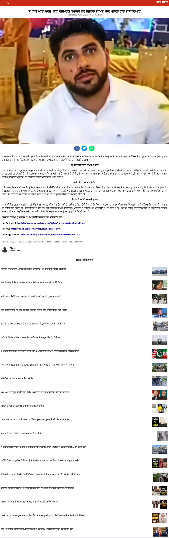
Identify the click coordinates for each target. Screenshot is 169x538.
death (29, 242)
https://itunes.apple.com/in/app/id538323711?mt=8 (35, 229)
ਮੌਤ (71, 242)
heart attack (38, 242)
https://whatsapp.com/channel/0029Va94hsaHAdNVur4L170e (50, 234)
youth (13, 242)
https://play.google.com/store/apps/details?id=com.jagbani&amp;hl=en (50, 223)
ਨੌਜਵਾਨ (57, 242)
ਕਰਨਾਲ (49, 242)
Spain (21, 242)
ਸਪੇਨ (64, 242)
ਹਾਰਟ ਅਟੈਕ (78, 242)
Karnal (5, 242)
